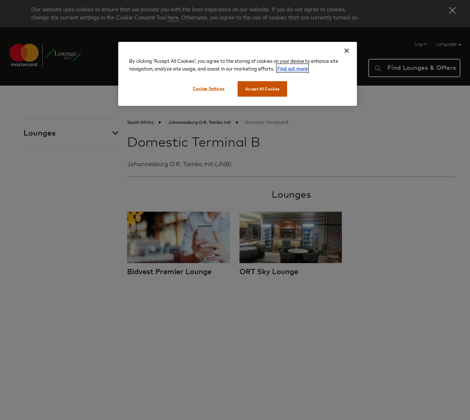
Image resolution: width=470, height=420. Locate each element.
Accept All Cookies (262, 88)
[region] (237, 74)
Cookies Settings (208, 88)
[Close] (347, 51)
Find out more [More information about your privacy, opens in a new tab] (292, 68)
